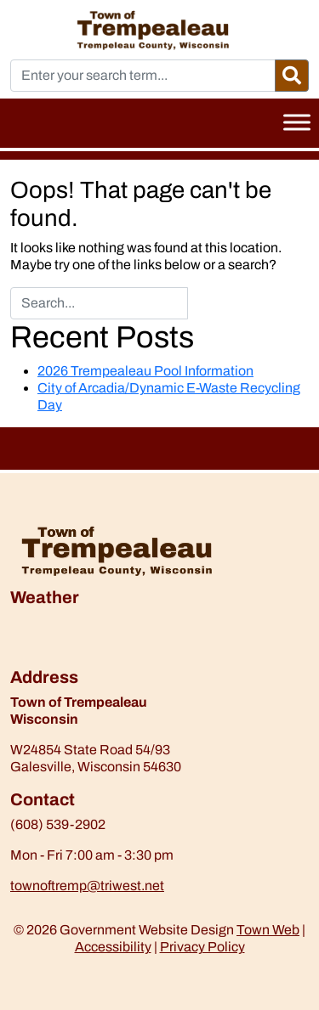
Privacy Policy (202, 946)
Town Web (267, 930)
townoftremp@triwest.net (87, 885)
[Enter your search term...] (143, 75)
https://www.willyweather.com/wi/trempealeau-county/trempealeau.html (99, 658)
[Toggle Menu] (296, 122)
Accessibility (113, 946)
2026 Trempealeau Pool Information (145, 371)
